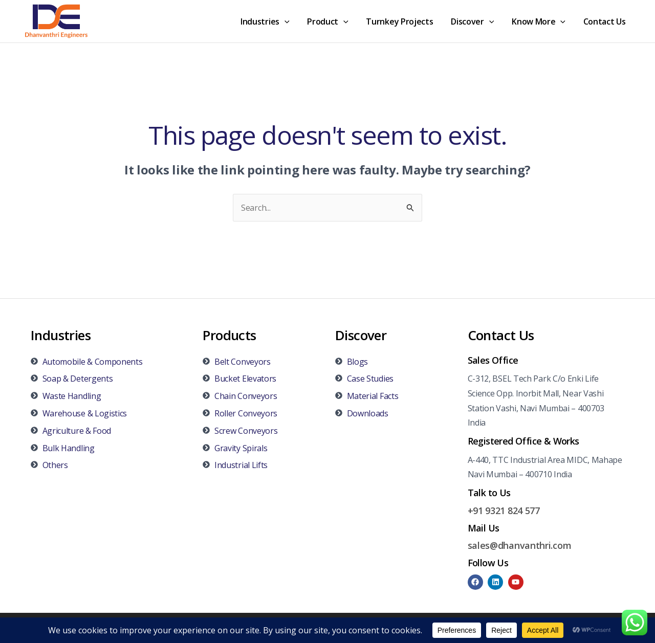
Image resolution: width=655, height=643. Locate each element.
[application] (292, 21)
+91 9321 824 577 (504, 510)
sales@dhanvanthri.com (520, 545)
